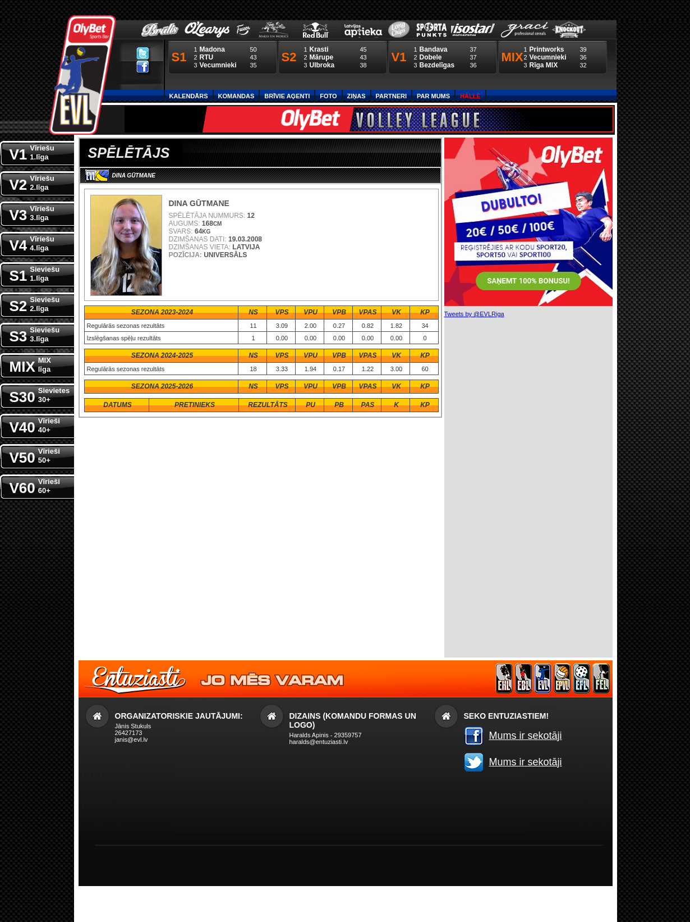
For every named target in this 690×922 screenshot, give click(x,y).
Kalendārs (188, 96)
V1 (32, 152)
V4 (32, 243)
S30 (40, 394)
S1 (35, 273)
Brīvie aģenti (287, 96)
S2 (35, 303)
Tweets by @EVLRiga (474, 314)
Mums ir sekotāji (525, 735)
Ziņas (356, 96)
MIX (30, 364)
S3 (35, 334)
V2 (32, 182)
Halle (470, 96)
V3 (32, 212)
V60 (35, 485)
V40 (35, 425)
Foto (328, 96)
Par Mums (433, 96)
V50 (35, 455)
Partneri (391, 96)
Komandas (236, 96)
